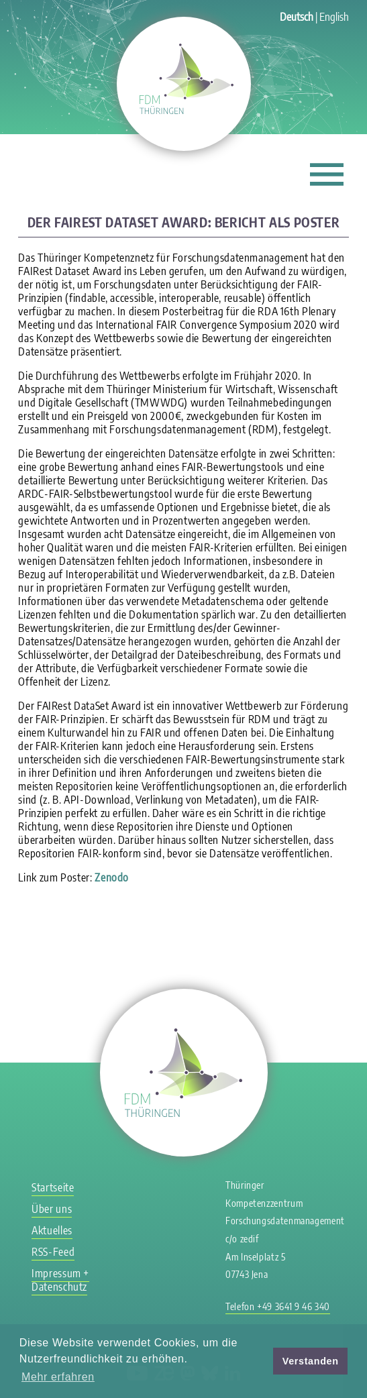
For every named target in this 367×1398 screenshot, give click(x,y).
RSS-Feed (53, 1251)
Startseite (53, 1187)
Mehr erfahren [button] (58, 1377)
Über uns (52, 1209)
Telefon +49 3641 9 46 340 (277, 1306)
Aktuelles (52, 1230)
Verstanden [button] (310, 1361)
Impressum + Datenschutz (60, 1280)
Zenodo (112, 877)
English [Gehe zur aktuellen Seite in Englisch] (334, 16)
